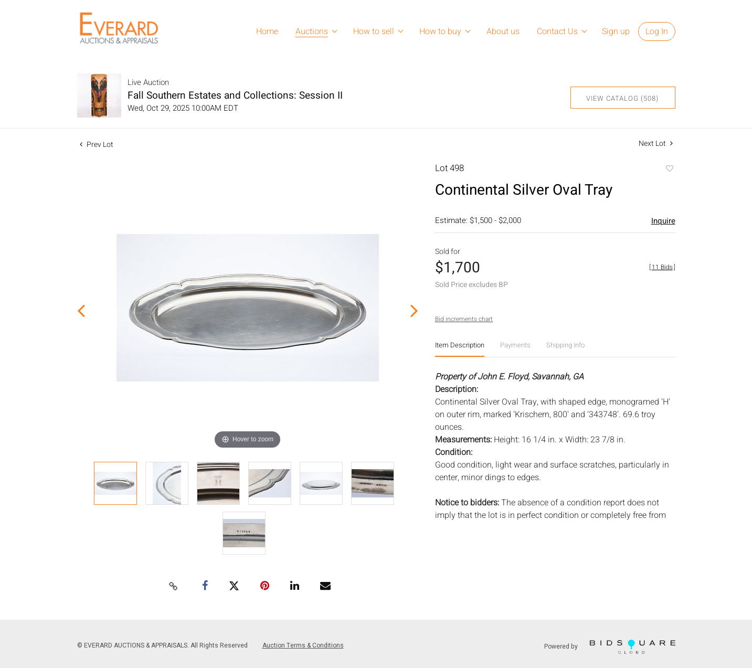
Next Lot (656, 143)
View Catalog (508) (622, 98)
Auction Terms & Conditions (303, 645)
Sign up (616, 31)
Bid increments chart (464, 319)
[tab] (459, 349)
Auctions (311, 31)
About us (503, 31)
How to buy (440, 31)
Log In (656, 31)
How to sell (373, 31)
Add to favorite (669, 169)
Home (267, 31)
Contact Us (557, 31)
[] (662, 267)
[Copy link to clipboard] (173, 586)
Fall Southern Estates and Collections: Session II (235, 95)
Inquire (663, 221)
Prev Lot (96, 144)
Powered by (609, 647)
